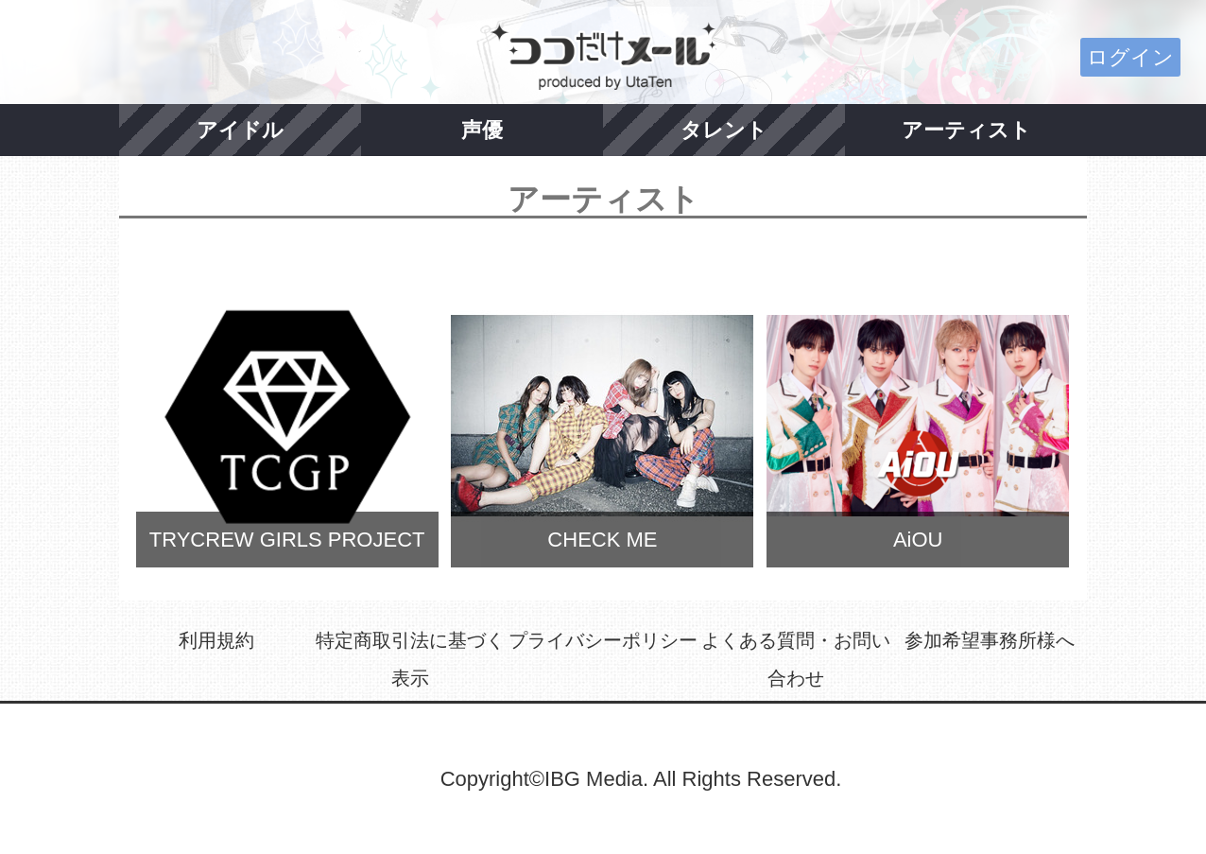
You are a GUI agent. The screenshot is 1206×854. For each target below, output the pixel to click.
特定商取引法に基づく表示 (410, 659)
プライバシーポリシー (603, 640)
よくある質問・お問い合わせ (795, 659)
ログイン (1130, 57)
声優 (482, 130)
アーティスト (966, 130)
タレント (724, 130)
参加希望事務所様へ (989, 640)
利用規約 (216, 640)
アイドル (240, 130)
